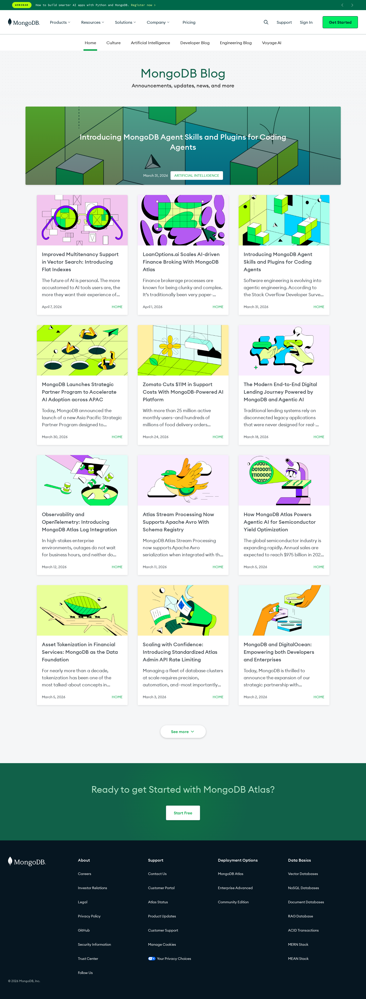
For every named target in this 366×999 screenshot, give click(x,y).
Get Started (340, 22)
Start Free (183, 812)
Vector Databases (303, 873)
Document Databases (306, 902)
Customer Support (163, 930)
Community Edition (233, 902)
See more (183, 731)
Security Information (94, 944)
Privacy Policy (89, 916)
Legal (82, 902)
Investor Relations (92, 888)
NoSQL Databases (303, 888)
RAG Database (300, 916)
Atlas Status (158, 902)
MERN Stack (298, 944)
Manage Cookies (162, 944)
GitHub (84, 930)
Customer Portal (161, 888)
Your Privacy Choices (169, 958)
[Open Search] (266, 22)
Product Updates (162, 916)
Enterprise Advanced (235, 888)
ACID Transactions (303, 930)
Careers (84, 873)
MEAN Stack (298, 958)
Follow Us (85, 972)
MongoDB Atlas (230, 873)
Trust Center (88, 958)
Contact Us (157, 873)
